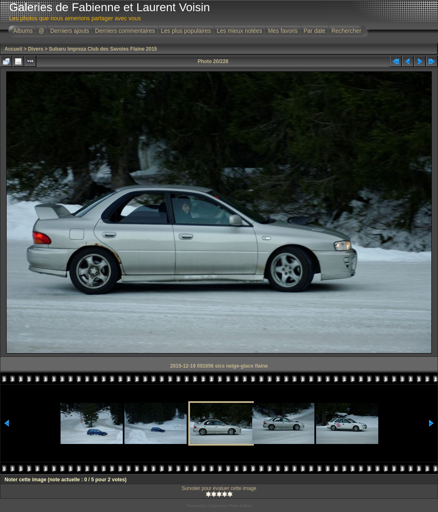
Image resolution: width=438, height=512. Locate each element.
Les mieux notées (239, 30)
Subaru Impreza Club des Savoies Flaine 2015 (103, 49)
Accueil (13, 49)
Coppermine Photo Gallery (229, 506)
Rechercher (346, 30)
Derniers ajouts (69, 30)
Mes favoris (283, 30)
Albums (23, 30)
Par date (315, 30)
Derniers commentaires (125, 30)
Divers (35, 49)
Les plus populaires (186, 30)
